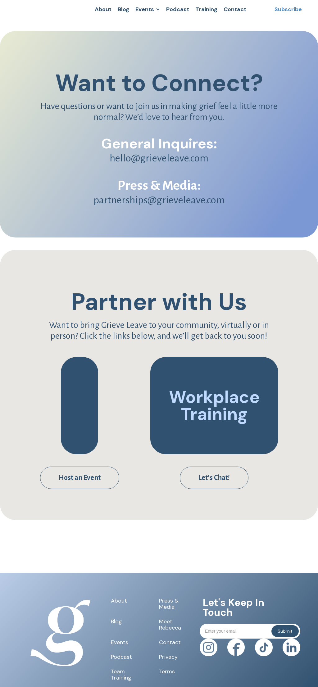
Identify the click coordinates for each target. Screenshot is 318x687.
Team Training (121, 674)
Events (119, 642)
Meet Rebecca (170, 624)
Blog (116, 621)
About (119, 601)
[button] (147, 9)
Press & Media (169, 604)
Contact (170, 642)
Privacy (168, 657)
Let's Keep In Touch (233, 607)
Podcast (121, 657)
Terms (167, 671)
